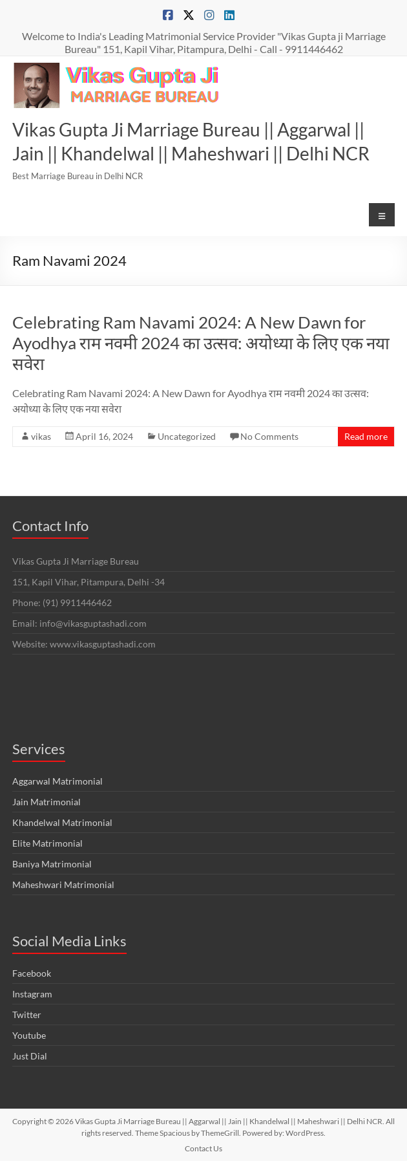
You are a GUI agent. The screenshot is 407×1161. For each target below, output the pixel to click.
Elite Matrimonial (47, 843)
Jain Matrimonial (46, 801)
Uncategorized (187, 436)
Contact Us (203, 1148)
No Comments (269, 436)
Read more (366, 436)
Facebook (31, 973)
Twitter (26, 1014)
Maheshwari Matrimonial (63, 884)
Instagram (32, 993)
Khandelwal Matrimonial (62, 822)
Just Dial (29, 1055)
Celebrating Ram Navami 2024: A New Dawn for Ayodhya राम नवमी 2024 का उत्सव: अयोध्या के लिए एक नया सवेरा (201, 343)
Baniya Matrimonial (52, 863)
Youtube (29, 1035)
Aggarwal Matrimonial (57, 781)
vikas (41, 436)
